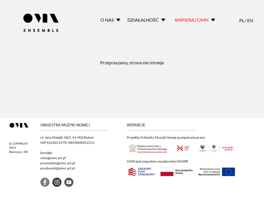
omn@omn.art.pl (53, 158)
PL (241, 20)
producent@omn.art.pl (57, 168)
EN (249, 20)
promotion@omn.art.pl (57, 163)
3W (25, 151)
